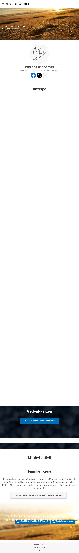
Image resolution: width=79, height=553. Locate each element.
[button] (45, 75)
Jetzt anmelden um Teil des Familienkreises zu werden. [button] (38, 495)
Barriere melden (39, 547)
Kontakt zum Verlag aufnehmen (32, 522)
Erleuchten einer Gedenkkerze (40, 421)
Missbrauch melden (63, 522)
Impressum (39, 551)
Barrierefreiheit (39, 544)
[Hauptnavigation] (39, 4)
